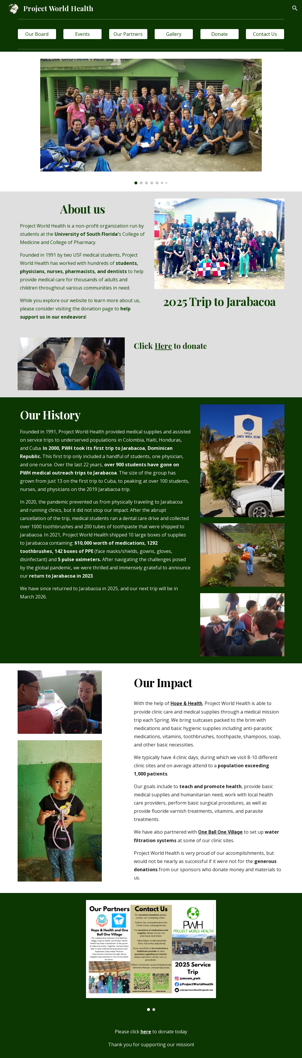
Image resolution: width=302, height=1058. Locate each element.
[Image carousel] (150, 121)
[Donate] (219, 34)
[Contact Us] (265, 34)
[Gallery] (174, 34)
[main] (83, 261)
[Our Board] (37, 34)
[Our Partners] (128, 34)
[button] (295, 8)
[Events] (82, 34)
